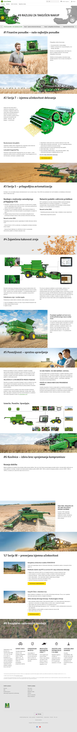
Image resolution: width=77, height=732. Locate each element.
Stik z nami (55, 717)
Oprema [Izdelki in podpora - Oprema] (5, 688)
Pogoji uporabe (46, 717)
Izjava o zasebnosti (32, 717)
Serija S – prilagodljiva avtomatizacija (52, 26)
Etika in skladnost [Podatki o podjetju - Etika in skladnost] (31, 696)
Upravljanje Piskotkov (39, 717)
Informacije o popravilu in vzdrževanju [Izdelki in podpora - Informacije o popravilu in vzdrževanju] (11, 693)
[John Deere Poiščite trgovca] (64, 1)
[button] (37, 726)
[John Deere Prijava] (73, 1)
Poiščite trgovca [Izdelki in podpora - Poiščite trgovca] (7, 691)
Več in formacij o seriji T (46, 158)
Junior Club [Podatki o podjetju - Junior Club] (30, 690)
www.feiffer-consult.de (19, 675)
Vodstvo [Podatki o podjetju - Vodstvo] (29, 693)
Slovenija (38, 714)
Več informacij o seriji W (34, 614)
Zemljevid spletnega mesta (24, 717)
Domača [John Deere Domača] (3, 4)
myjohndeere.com (23, 394)
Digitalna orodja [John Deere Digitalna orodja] (22, 4)
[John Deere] (6, 1)
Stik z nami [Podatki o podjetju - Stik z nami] (30, 688)
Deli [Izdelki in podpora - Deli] (4, 690)
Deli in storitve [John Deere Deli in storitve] (14, 4)
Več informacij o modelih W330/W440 (36, 583)
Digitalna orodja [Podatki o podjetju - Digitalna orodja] (31, 691)
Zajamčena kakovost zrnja (68, 26)
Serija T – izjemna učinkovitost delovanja (32, 26)
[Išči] (52, 1)
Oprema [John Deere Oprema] (8, 4)
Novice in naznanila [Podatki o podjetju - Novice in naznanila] (31, 694)
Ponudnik (51, 717)
